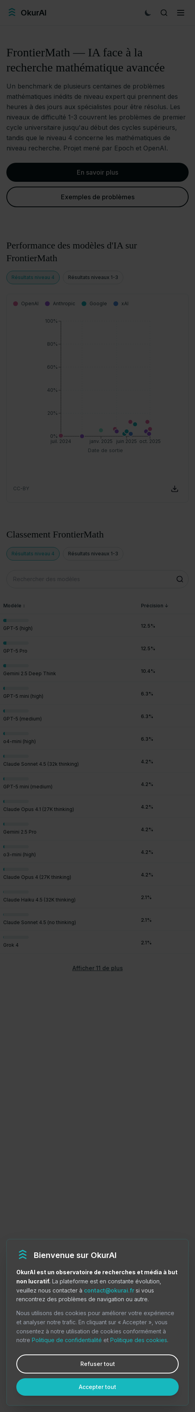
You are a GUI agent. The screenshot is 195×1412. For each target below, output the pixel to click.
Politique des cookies (138, 1340)
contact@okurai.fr (109, 1290)
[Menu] (181, 13)
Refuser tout (97, 1363)
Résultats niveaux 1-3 (93, 277)
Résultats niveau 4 (33, 277)
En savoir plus (97, 172)
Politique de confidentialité (67, 1340)
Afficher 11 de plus (97, 968)
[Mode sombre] (148, 13)
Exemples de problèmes (98, 197)
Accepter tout (97, 1386)
